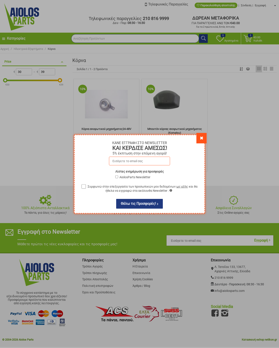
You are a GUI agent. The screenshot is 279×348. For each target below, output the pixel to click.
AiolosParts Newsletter (134, 177)
